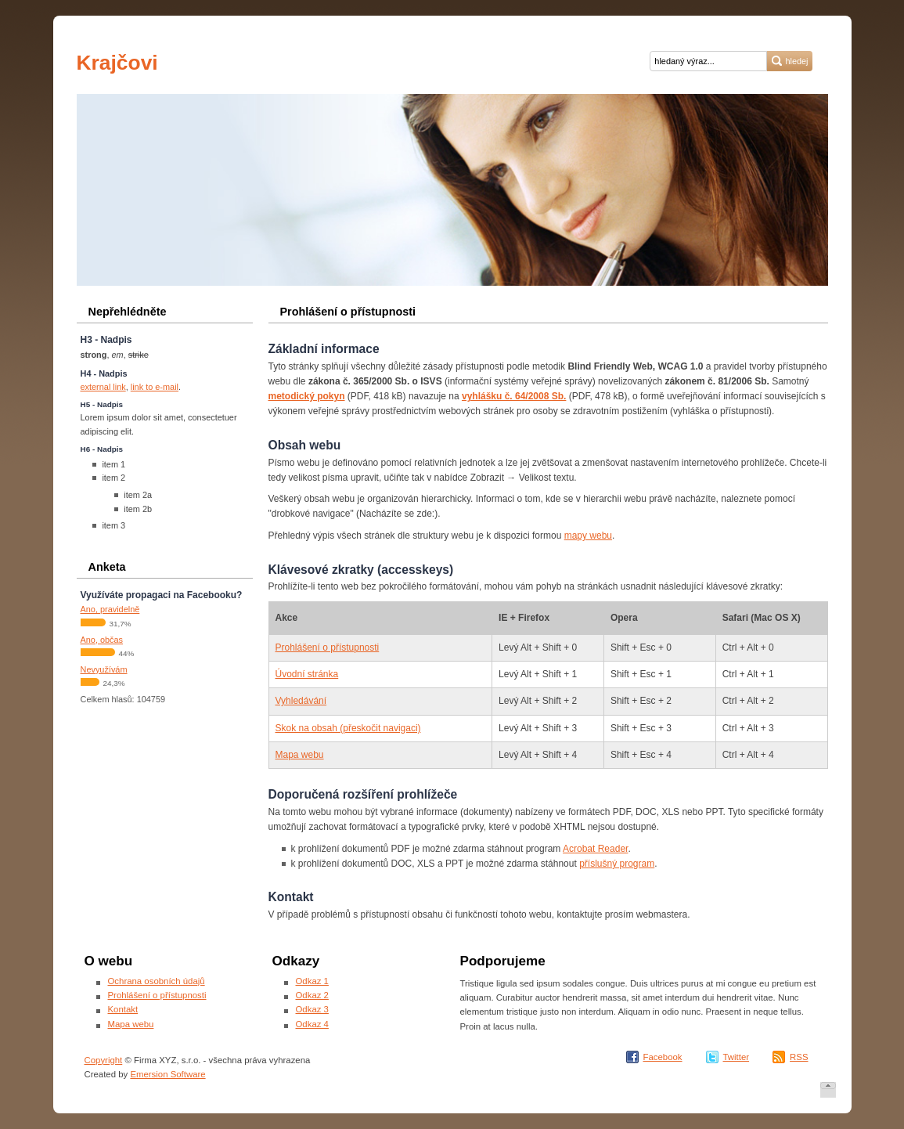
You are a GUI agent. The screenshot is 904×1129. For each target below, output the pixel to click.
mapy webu (588, 535)
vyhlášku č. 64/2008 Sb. (514, 396)
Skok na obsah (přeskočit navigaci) (348, 728)
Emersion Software (167, 1074)
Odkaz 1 (312, 981)
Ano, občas (102, 639)
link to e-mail (154, 386)
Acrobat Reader (595, 848)
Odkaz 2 (312, 995)
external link (103, 386)
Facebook (663, 1057)
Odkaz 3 (312, 1009)
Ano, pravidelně (110, 609)
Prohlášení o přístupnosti (328, 647)
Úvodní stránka (307, 674)
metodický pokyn (306, 396)
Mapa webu (300, 754)
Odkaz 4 (312, 1024)
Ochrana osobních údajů (156, 981)
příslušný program (616, 863)
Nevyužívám (104, 669)
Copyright (104, 1060)
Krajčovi (120, 62)
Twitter (736, 1057)
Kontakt (123, 1009)
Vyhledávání (301, 700)
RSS (799, 1057)
